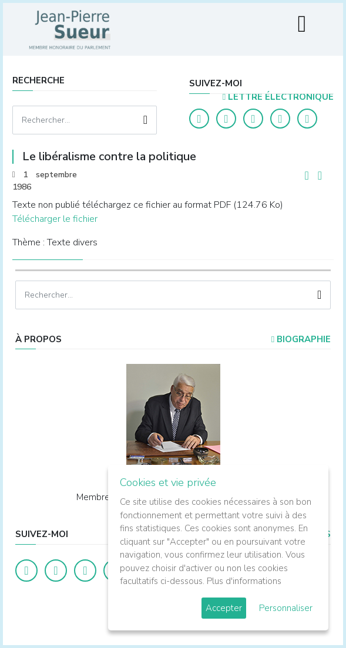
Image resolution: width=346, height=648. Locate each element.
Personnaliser (286, 608)
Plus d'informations (244, 581)
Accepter (224, 608)
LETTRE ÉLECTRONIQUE (278, 97)
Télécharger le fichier (55, 218)
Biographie (301, 339)
